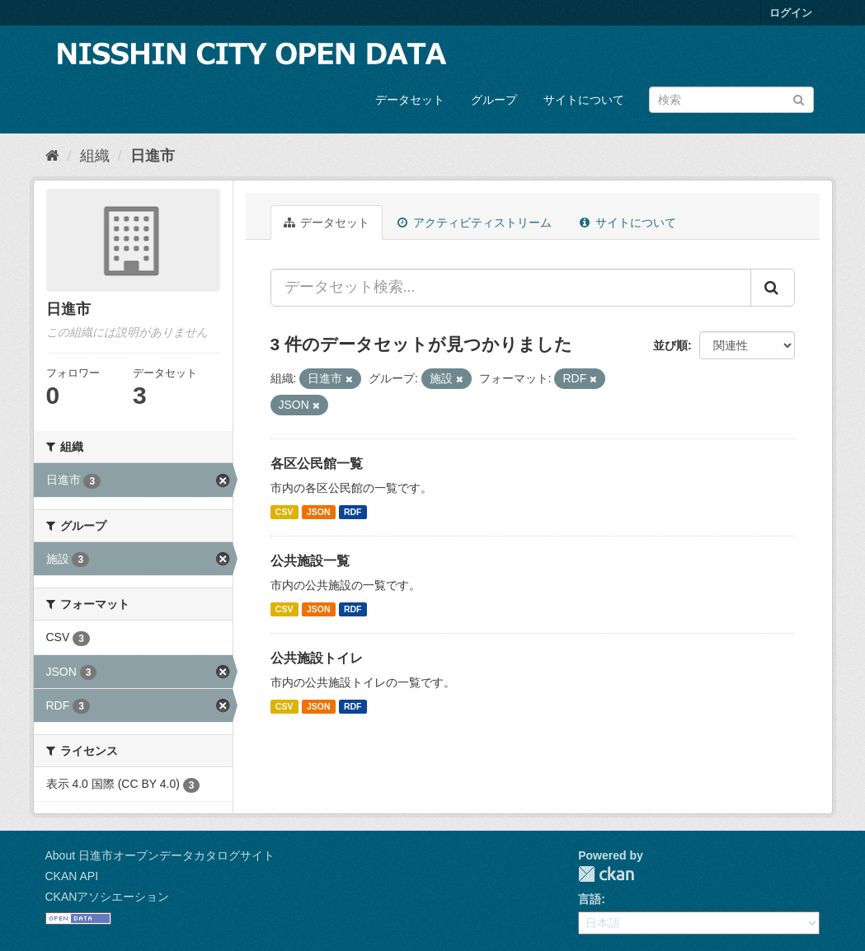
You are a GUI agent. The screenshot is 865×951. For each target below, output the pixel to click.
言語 (589, 899)
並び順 (670, 345)
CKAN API (72, 876)
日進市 (152, 156)
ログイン (790, 13)
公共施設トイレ (316, 658)
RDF (353, 512)
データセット (409, 99)
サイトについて (583, 99)
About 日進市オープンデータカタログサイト (160, 855)
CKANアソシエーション (107, 896)
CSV (284, 512)
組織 (95, 156)
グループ (494, 99)
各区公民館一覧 (316, 464)
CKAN (606, 874)
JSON (319, 512)
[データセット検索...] (510, 288)
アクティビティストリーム (474, 222)
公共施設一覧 (310, 561)
